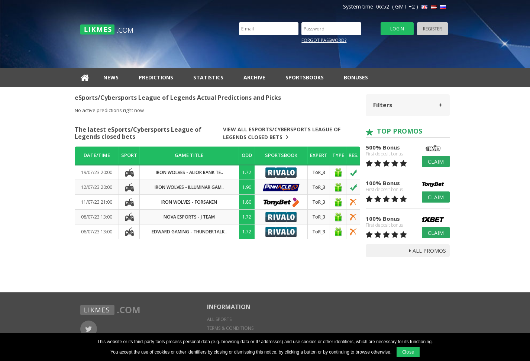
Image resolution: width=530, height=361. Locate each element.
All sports (219, 319)
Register (432, 29)
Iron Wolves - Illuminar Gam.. (189, 187)
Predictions (156, 77)
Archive (254, 77)
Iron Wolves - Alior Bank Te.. (189, 172)
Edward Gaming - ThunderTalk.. (189, 232)
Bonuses (356, 77)
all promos (427, 250)
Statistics (208, 77)
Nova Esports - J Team (189, 217)
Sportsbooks (304, 77)
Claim (436, 161)
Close (408, 352)
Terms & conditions (230, 328)
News (111, 77)
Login (397, 29)
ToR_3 (318, 172)
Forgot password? (323, 40)
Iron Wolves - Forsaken (189, 202)
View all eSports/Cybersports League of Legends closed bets (281, 133)
